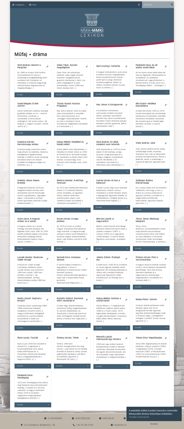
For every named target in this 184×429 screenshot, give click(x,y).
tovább (20, 95)
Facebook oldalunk (122, 425)
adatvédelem (81, 418)
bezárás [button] (154, 424)
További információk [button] (139, 417)
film (32, 5)
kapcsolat (106, 418)
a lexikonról (53, 418)
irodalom (18, 5)
